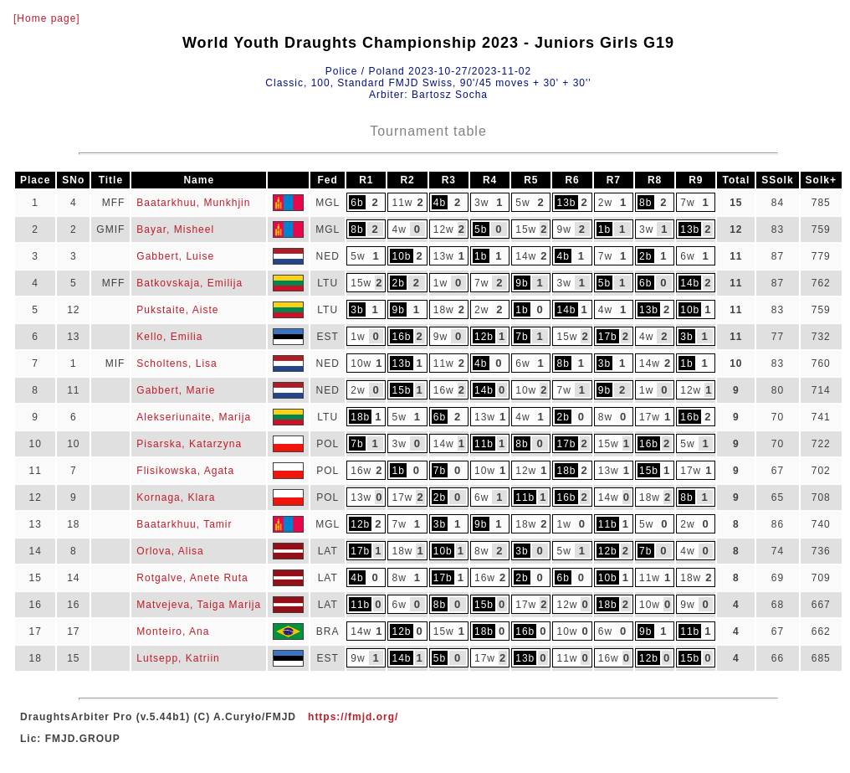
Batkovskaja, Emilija (189, 283)
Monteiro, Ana (172, 631)
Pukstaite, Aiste (177, 310)
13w (443, 256)
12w (443, 229)
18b (360, 417)
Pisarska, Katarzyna (189, 444)
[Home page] (46, 18)
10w (361, 363)
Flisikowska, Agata (185, 471)
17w (649, 417)
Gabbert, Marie (175, 390)
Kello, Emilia (169, 337)
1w (440, 283)
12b (484, 337)
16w (443, 390)
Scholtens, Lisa (176, 363)
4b (439, 203)
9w (563, 229)
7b (521, 337)
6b (357, 203)
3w (481, 203)
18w (443, 310)
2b (645, 256)
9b (521, 283)
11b (484, 444)
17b (607, 337)
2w (605, 203)
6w (687, 256)
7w (687, 203)
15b (401, 390)
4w (399, 229)
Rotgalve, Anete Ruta (192, 578)
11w (402, 203)
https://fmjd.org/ (353, 717)
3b (357, 310)
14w (525, 256)
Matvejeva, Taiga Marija (198, 605)
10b (401, 256)
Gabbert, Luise (175, 256)
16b (401, 337)
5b (480, 229)
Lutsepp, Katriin (177, 658)
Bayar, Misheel (175, 229)
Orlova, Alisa (169, 551)
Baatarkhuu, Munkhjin (193, 203)
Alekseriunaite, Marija (193, 417)
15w (525, 229)
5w (522, 203)
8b (645, 203)
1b (604, 229)
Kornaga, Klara (175, 497)
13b (566, 203)
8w (605, 417)
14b (689, 283)
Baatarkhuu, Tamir (184, 524)
